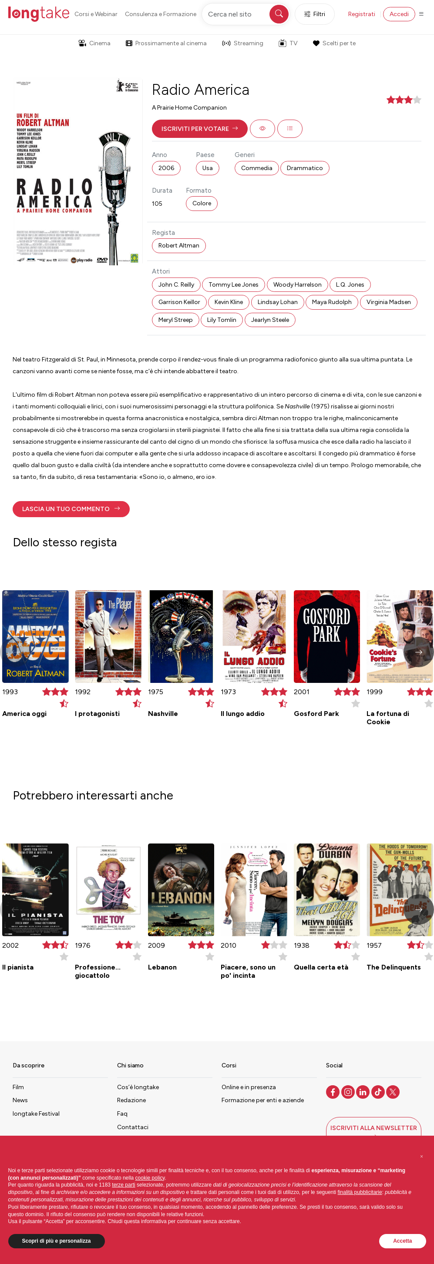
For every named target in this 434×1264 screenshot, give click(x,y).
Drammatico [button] (305, 168)
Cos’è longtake (138, 1087)
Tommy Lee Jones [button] (234, 284)
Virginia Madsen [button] (389, 302)
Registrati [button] (361, 14)
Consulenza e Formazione (160, 14)
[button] (200, 129)
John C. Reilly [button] (176, 284)
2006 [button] (166, 168)
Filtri (314, 14)
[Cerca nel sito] (246, 14)
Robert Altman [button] (178, 245)
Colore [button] (201, 203)
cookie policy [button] (150, 1178)
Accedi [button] (399, 14)
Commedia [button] (257, 168)
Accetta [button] (402, 1241)
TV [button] (288, 43)
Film (18, 1087)
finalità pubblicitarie (360, 1192)
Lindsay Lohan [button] (278, 302)
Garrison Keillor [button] (179, 302)
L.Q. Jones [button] (350, 284)
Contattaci (132, 1127)
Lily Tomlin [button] (221, 320)
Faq (122, 1113)
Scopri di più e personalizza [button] (56, 1241)
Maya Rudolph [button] (332, 302)
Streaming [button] (242, 43)
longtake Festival (36, 1113)
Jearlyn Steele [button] (270, 320)
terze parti (123, 1185)
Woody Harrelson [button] (297, 284)
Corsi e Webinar (96, 14)
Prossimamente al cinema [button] (166, 43)
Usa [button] (207, 168)
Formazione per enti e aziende (263, 1100)
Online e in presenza (249, 1087)
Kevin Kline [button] (229, 302)
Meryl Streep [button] (175, 320)
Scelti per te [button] (334, 43)
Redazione (131, 1100)
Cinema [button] (94, 43)
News (20, 1100)
